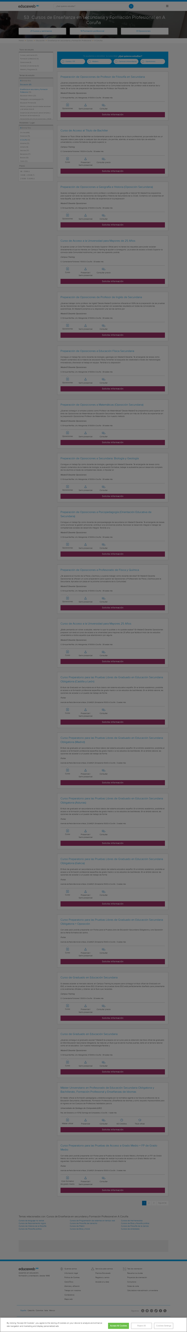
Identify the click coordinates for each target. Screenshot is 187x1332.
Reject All (141, 1326)
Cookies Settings (163, 1326)
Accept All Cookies (118, 1326)
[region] (93, 1324)
